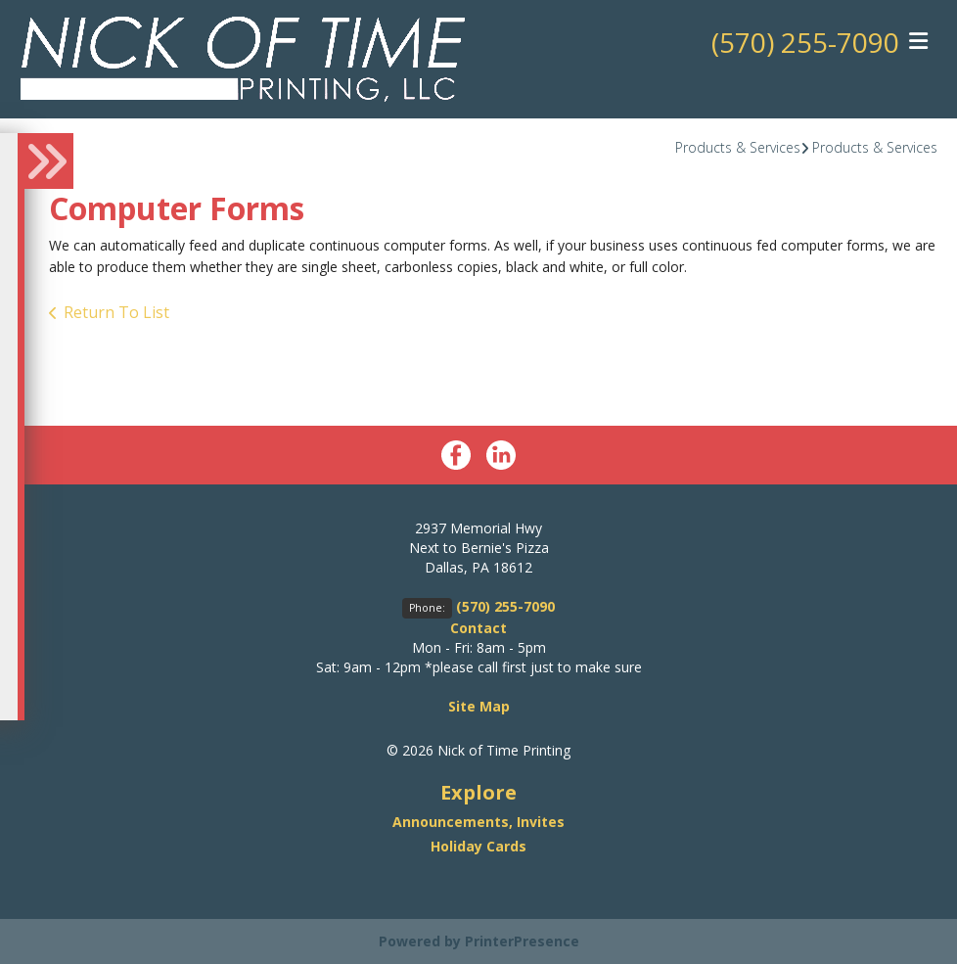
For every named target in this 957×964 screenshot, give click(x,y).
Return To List (116, 312)
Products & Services (737, 147)
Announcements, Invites (478, 821)
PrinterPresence (522, 941)
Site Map (479, 706)
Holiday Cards (478, 846)
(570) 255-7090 (805, 42)
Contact (478, 628)
